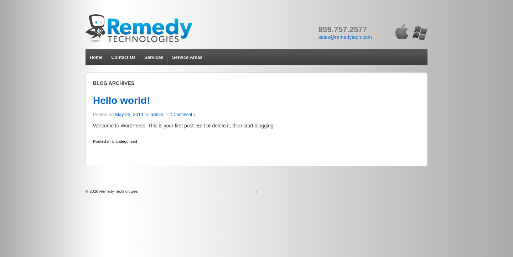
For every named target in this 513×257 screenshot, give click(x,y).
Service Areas (187, 57)
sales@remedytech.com (345, 37)
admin (157, 114)
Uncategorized (124, 141)
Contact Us (123, 57)
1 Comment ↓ (182, 114)
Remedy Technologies (118, 191)
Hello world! (121, 100)
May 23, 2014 (129, 114)
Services (154, 57)
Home (96, 57)
